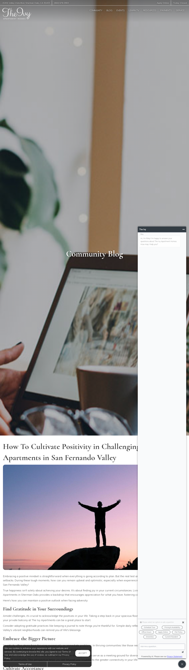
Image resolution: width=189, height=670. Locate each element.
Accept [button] (83, 653)
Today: (180, 3)
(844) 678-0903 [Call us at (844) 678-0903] (61, 3)
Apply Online (163, 3)
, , (26, 3)
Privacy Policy (69, 664)
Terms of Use (25, 664)
